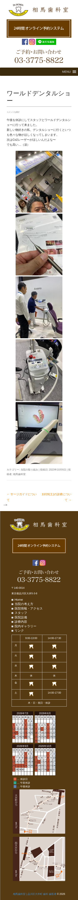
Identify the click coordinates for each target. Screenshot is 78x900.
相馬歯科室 (19, 474)
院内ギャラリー (25, 626)
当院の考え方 (24, 604)
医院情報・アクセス (29, 608)
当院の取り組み (29, 469)
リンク (19, 630)
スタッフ (21, 612)
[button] (66, 72)
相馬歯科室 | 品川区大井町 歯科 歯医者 (34, 894)
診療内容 (21, 621)
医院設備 (21, 617)
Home (19, 599)
